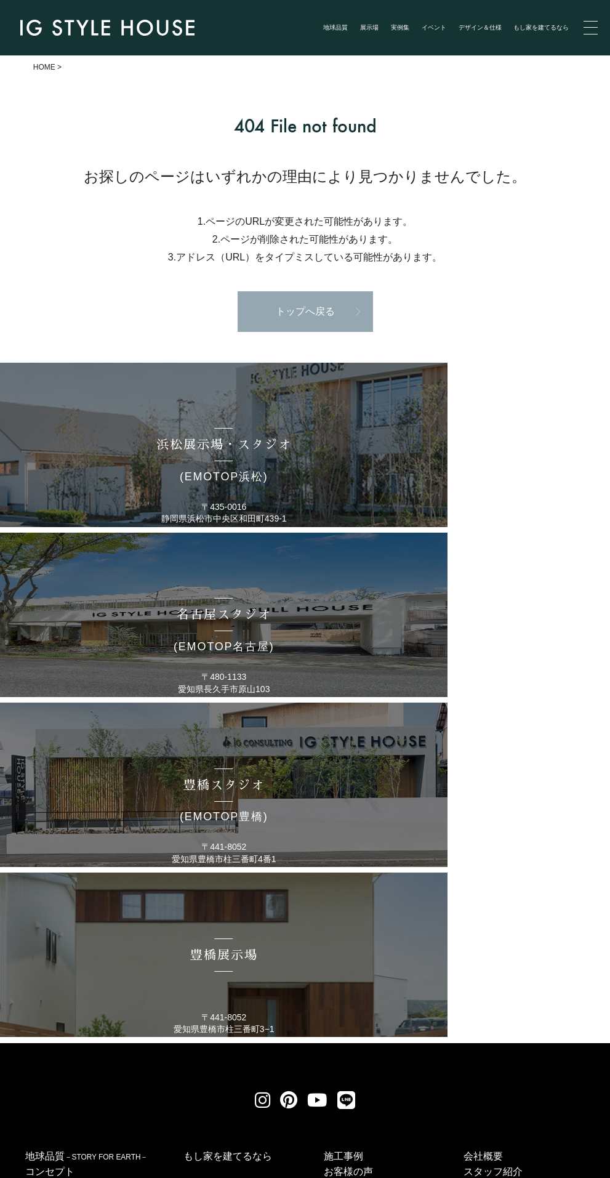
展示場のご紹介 (59, 894)
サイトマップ (457, 1034)
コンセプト (49, 862)
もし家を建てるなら (541, 27)
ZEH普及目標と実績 (508, 924)
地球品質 (335, 27)
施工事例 (343, 846)
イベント (434, 27)
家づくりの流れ (498, 877)
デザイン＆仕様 (480, 27)
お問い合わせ (359, 1034)
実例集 (400, 27)
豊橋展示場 (49, 987)
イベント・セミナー (368, 877)
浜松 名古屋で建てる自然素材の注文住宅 (170, 1168)
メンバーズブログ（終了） (523, 940)
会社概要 (483, 846)
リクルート (267, 1034)
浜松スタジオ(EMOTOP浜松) (89, 910)
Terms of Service (103, 1155)
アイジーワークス (503, 892)
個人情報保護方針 (164, 1034)
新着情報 (343, 892)
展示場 (369, 27)
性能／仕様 (488, 908)
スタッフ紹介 (493, 862)
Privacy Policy (38, 1155)
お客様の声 (348, 862)
